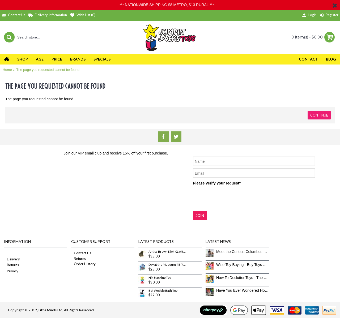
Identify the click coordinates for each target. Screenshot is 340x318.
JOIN (200, 215)
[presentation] (233, 197)
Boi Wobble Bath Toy (162, 291)
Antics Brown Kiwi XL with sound (167, 251)
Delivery (12, 259)
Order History (83, 264)
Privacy (11, 271)
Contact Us (81, 253)
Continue (319, 115)
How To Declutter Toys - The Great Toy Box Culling (242, 278)
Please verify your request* (217, 183)
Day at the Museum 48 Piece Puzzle (167, 265)
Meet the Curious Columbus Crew (242, 252)
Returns (11, 265)
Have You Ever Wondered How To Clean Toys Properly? (242, 290)
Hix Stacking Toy (159, 278)
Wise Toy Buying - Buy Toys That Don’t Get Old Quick (242, 265)
